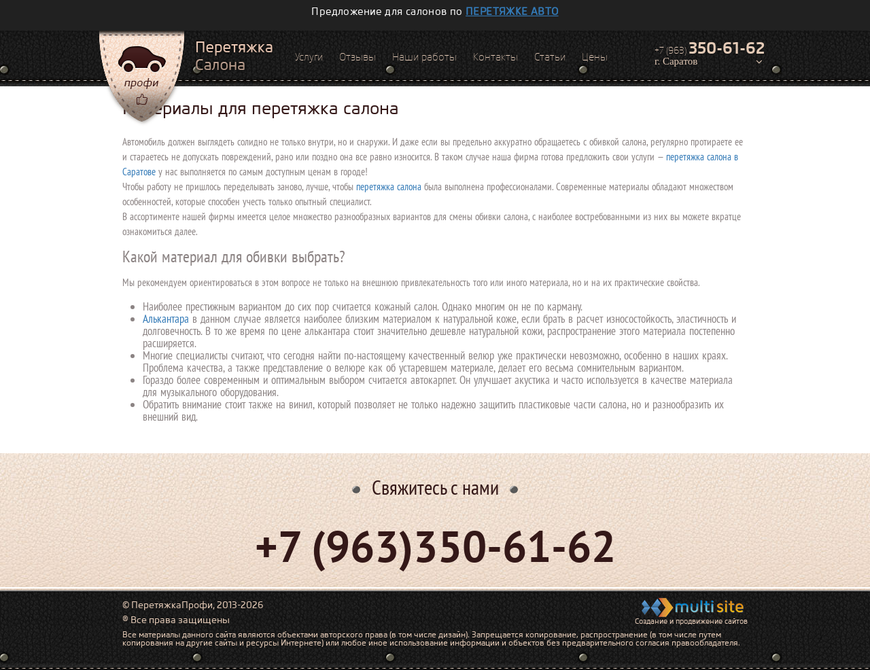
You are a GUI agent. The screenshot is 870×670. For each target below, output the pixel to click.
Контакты (495, 57)
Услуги (309, 57)
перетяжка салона (388, 186)
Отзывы (357, 57)
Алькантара (166, 318)
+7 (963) (710, 48)
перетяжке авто (512, 11)
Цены (595, 57)
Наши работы (424, 57)
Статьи (550, 57)
